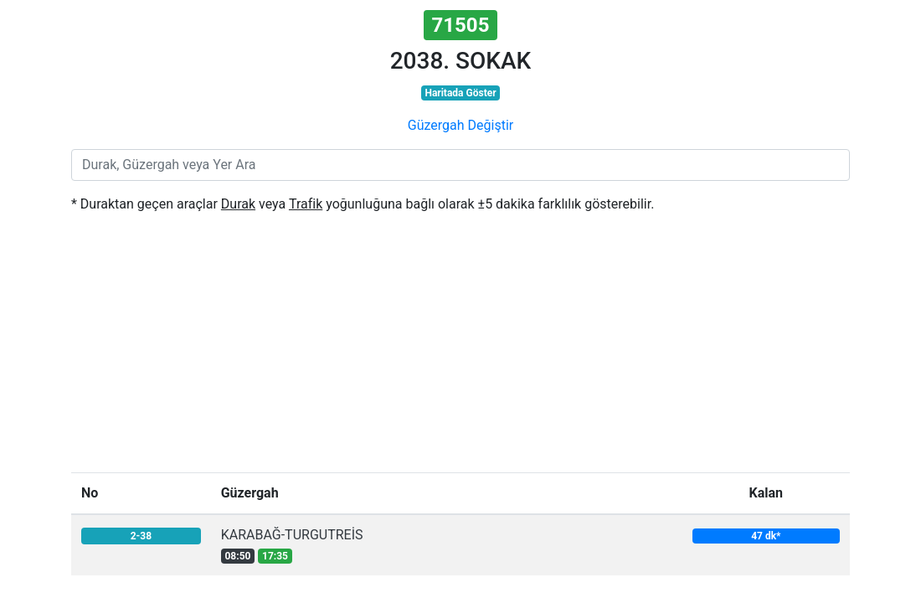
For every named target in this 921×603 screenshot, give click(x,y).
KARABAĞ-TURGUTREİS (292, 535)
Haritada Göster (460, 93)
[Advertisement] (460, 346)
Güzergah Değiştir (460, 125)
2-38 (141, 536)
